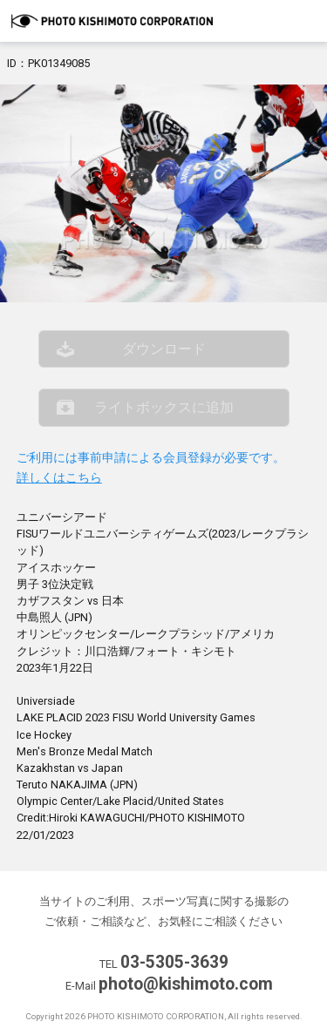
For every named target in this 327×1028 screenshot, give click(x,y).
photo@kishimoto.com (186, 984)
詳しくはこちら (59, 477)
